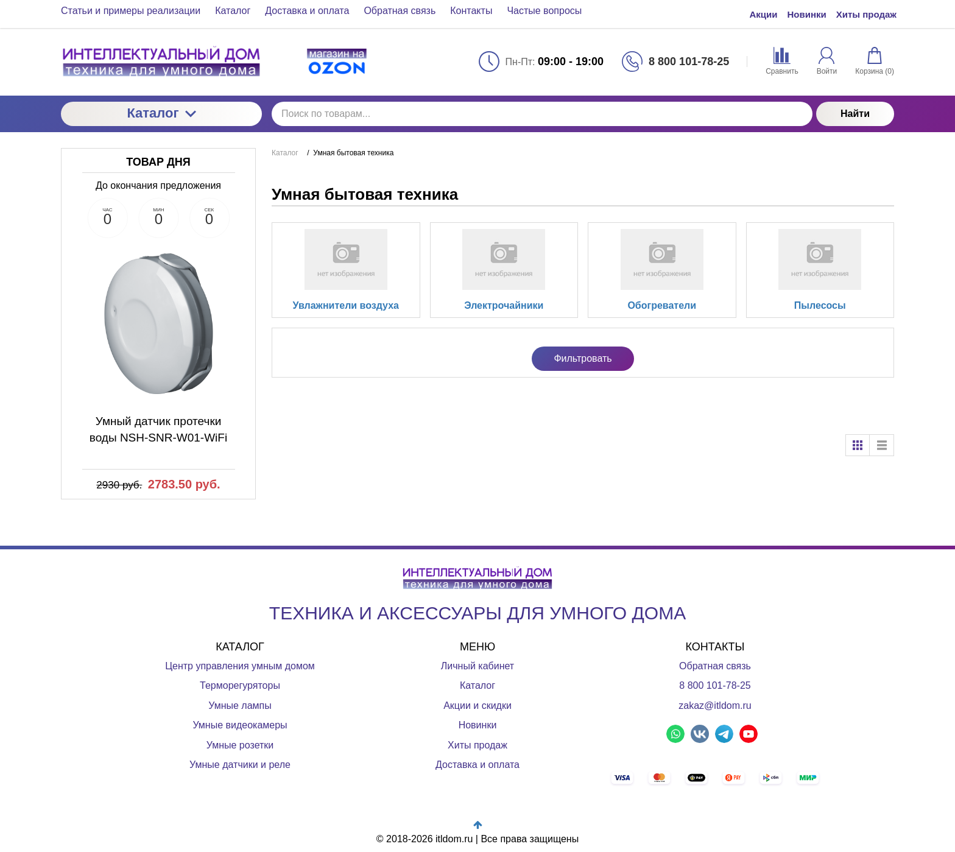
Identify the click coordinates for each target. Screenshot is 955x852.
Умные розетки (240, 745)
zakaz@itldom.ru (714, 705)
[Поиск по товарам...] (542, 114)
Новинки (807, 14)
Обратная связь (715, 666)
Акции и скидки (477, 705)
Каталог (161, 113)
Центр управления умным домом (240, 666)
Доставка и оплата (477, 764)
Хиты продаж (866, 14)
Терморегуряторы (240, 685)
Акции (763, 14)
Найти (855, 113)
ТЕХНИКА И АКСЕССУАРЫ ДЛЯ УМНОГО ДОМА (477, 613)
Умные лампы (240, 705)
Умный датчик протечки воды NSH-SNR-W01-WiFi (158, 429)
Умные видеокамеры (239, 725)
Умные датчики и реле (240, 764)
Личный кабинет (477, 666)
